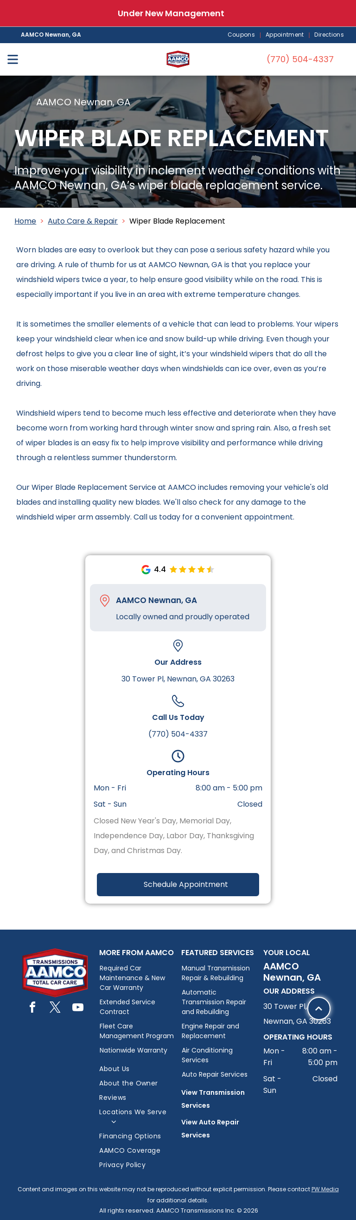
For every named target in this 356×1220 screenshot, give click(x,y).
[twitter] (55, 1008)
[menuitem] (242, 35)
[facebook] (32, 1008)
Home (25, 221)
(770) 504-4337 (178, 734)
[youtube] (78, 1008)
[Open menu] (13, 59)
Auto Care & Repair (83, 221)
